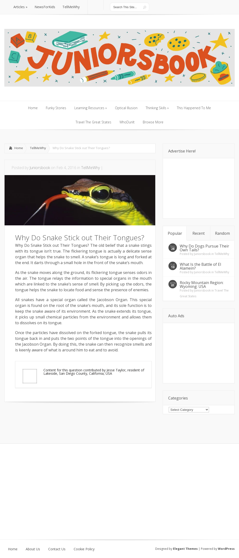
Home (18, 148)
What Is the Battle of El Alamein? (200, 266)
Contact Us (57, 549)
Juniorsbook (40, 167)
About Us (33, 549)
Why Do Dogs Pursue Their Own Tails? (204, 248)
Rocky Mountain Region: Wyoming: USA (201, 284)
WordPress (226, 549)
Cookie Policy (84, 549)
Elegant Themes (185, 549)
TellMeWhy (38, 148)
